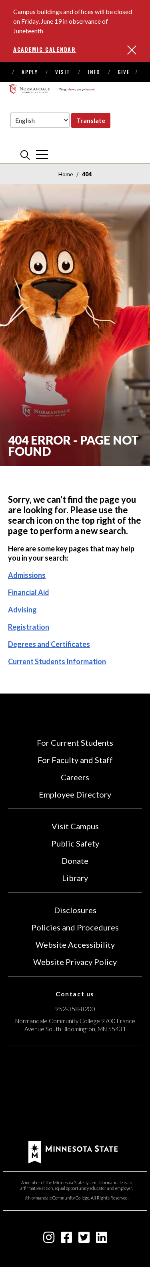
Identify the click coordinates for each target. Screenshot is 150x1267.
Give (124, 72)
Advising (22, 609)
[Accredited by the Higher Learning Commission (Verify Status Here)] (75, 1094)
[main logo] (52, 89)
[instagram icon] (48, 1239)
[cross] (42, 154)
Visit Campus (75, 826)
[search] (25, 154)
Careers (75, 777)
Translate (90, 120)
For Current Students (75, 742)
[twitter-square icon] (84, 1239)
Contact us (75, 994)
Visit (62, 72)
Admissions (27, 575)
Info (94, 72)
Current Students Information (57, 661)
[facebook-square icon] (66, 1239)
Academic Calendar (44, 49)
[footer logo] (73, 1151)
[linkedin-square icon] (101, 1239)
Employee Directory (75, 794)
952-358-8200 (75, 1008)
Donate (75, 860)
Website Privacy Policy (75, 962)
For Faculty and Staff (75, 760)
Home (65, 174)
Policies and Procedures (75, 927)
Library (75, 878)
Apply (30, 72)
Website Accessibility (75, 944)
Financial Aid (28, 592)
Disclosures (75, 910)
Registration (28, 626)
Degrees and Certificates (49, 644)
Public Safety (75, 843)
